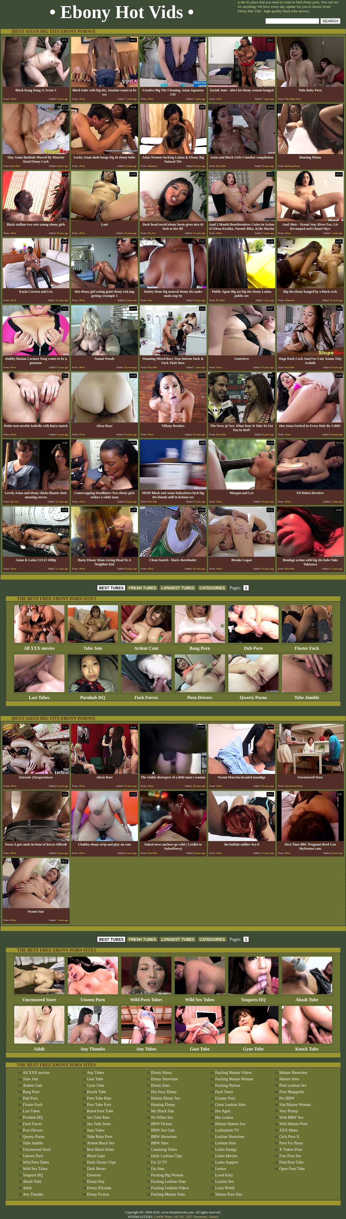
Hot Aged (222, 1111)
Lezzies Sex (224, 1181)
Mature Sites (289, 1079)
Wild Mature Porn (293, 1124)
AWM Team (164, 1217)
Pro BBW (287, 1098)
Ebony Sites (160, 1085)
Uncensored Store (39, 997)
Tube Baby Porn (99, 1137)
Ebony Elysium (99, 1188)
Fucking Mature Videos (233, 1073)
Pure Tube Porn (99, 1105)
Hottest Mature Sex (230, 1124)
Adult (39, 1047)
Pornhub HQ (93, 695)
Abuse (213, 1217)
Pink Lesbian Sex (293, 1085)
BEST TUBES (111, 588)
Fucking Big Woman (167, 1175)
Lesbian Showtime (230, 1137)
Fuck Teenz (224, 1092)
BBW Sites (159, 1143)
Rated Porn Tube (100, 1111)
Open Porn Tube (292, 1169)
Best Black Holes (100, 1149)
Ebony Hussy (161, 1073)
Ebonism (94, 1175)
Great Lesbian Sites (230, 1105)
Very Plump (288, 1111)
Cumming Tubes (164, 1149)
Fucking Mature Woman (234, 1079)
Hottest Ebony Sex (165, 1098)
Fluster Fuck (307, 646)
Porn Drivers (200, 695)
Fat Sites (158, 1169)
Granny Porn (225, 1098)
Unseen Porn (93, 997)
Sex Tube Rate (98, 1117)
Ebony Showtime (164, 1079)
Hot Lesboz (224, 1117)
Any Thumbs (93, 1047)
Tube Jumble (307, 695)
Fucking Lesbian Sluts (168, 1181)
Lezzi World (224, 1188)
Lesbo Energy (226, 1149)
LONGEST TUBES (177, 588)
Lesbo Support (226, 1162)
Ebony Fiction (98, 1194)
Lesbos (220, 1169)
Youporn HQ (253, 997)
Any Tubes (146, 1047)
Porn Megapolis (291, 1092)
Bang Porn (200, 646)
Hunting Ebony (163, 1105)
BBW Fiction (161, 1124)
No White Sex (162, 1117)
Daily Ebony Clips (101, 1162)
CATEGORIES (212, 588)
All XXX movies (39, 646)
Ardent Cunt (146, 646)
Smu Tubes (96, 1130)
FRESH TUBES (142, 588)
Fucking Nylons (227, 1085)
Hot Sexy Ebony (164, 1092)
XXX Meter (288, 1130)
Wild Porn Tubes (146, 997)
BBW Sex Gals (163, 1130)
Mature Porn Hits (228, 1194)
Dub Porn (253, 646)
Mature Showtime (293, 1073)
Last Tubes (39, 695)
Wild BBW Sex (291, 1117)
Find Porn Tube (291, 1162)
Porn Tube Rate (99, 1098)
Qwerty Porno (253, 695)
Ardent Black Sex (101, 1143)
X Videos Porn (290, 1149)
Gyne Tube (253, 1047)
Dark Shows (96, 1169)
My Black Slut (162, 1111)
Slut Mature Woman (295, 1105)
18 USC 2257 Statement (190, 1217)
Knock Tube (307, 1047)
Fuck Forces (146, 695)
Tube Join (93, 646)
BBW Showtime (164, 1137)
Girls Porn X (289, 1137)
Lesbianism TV (227, 1130)
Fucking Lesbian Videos (170, 1188)
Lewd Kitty (224, 1175)
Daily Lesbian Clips (166, 1156)
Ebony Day (96, 1181)
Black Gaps (96, 1156)
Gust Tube (200, 1047)
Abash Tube (307, 997)
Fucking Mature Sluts (168, 1194)
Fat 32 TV (159, 1162)
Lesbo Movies (226, 1156)
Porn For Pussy (291, 1143)
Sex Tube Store (99, 1124)
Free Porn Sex (290, 1156)
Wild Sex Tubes (200, 997)
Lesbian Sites (225, 1143)
